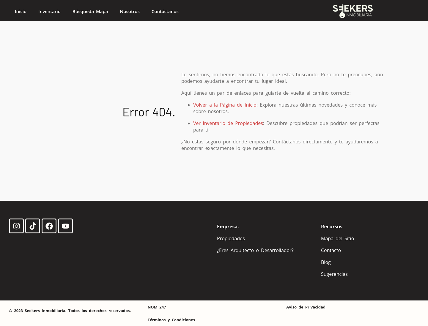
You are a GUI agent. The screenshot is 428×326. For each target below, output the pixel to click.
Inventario (49, 11)
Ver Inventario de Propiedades (228, 123)
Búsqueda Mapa (90, 11)
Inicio (20, 11)
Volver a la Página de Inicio (225, 105)
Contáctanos (165, 11)
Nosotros (130, 11)
